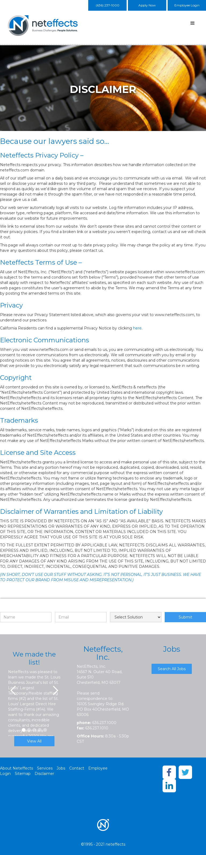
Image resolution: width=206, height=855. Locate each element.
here (137, 328)
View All (34, 741)
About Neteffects (16, 768)
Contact (76, 768)
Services (45, 768)
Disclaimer (44, 773)
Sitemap (23, 773)
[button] (193, 23)
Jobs (61, 768)
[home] (44, 25)
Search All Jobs (172, 668)
